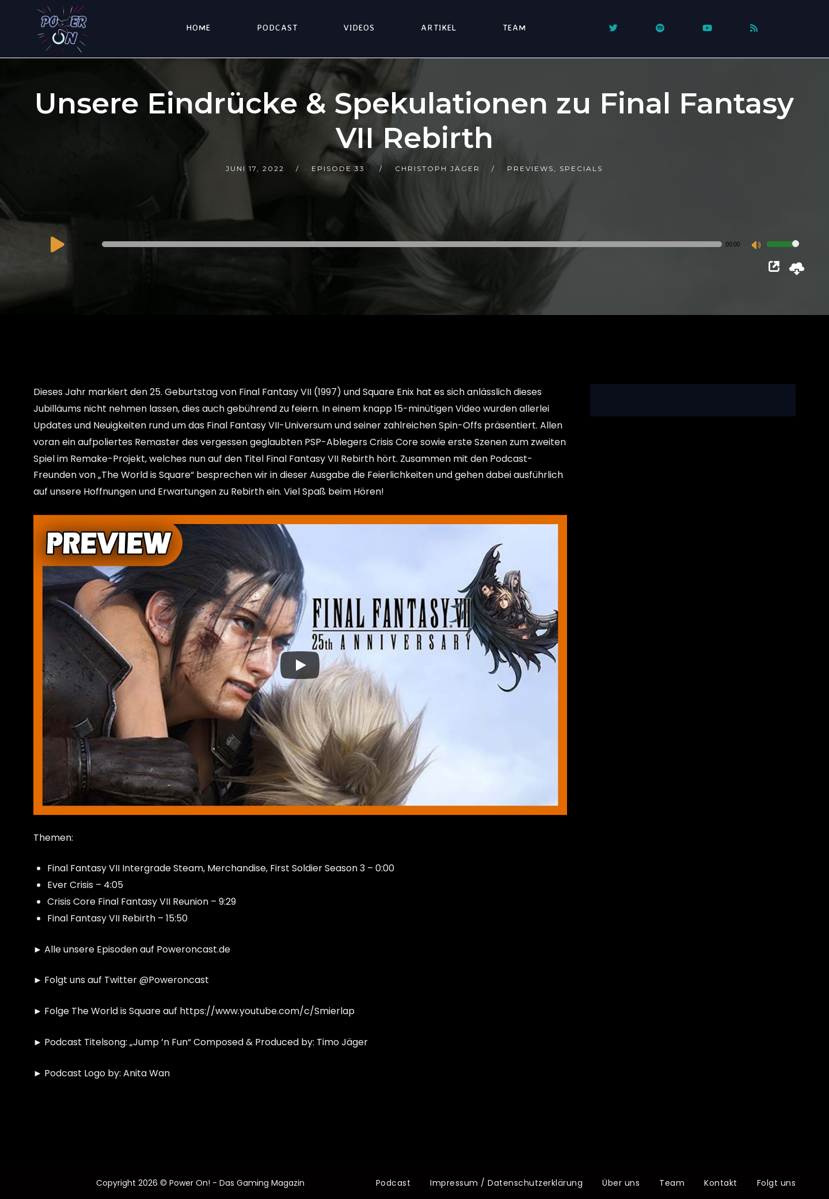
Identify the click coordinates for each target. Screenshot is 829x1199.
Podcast (277, 27)
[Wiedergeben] (57, 244)
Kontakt (720, 1183)
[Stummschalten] (757, 246)
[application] (424, 244)
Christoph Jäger (437, 168)
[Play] (300, 665)
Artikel (439, 27)
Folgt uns (776, 1183)
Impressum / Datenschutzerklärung (506, 1183)
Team (514, 27)
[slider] (412, 244)
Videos (359, 27)
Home (198, 27)
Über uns (621, 1183)
